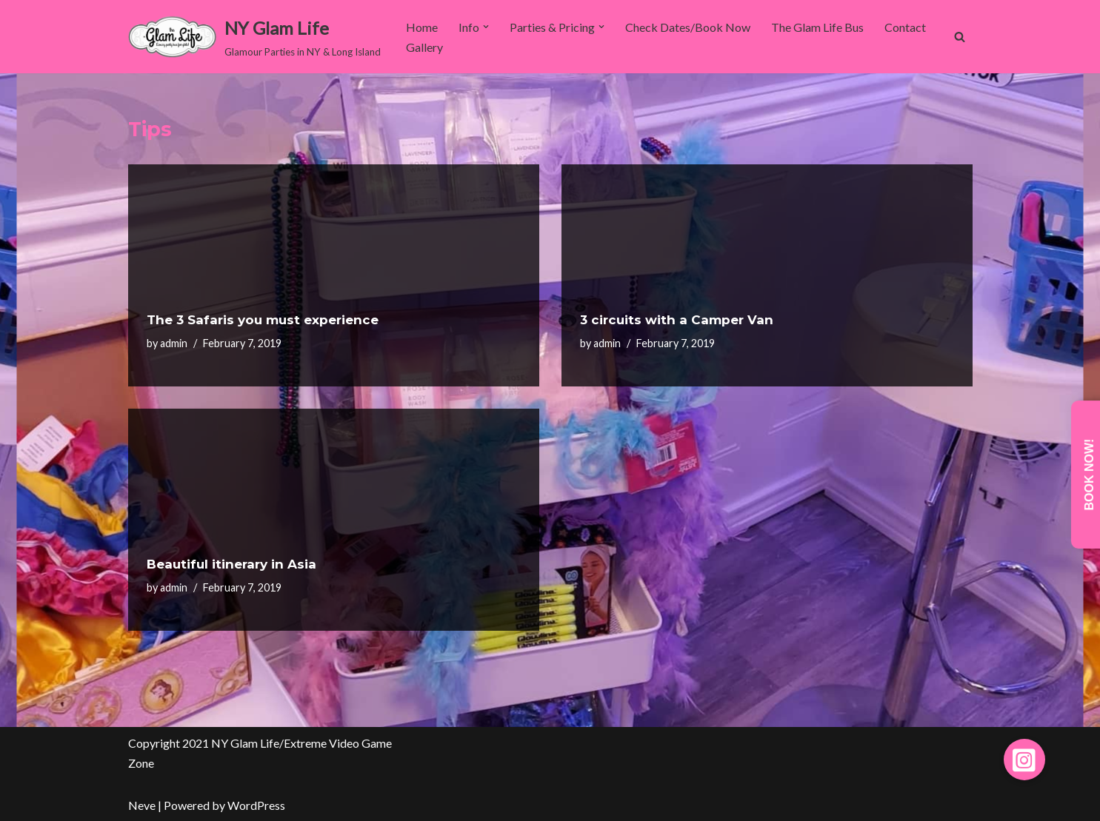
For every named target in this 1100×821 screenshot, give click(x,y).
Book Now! (1089, 475)
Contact (905, 27)
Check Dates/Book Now (687, 27)
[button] (486, 27)
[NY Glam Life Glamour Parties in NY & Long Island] (254, 36)
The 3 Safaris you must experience (263, 319)
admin (173, 343)
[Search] (959, 36)
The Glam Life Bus (817, 27)
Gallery (424, 47)
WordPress (256, 805)
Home (422, 27)
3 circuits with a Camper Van (676, 319)
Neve (142, 805)
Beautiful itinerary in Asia (231, 564)
